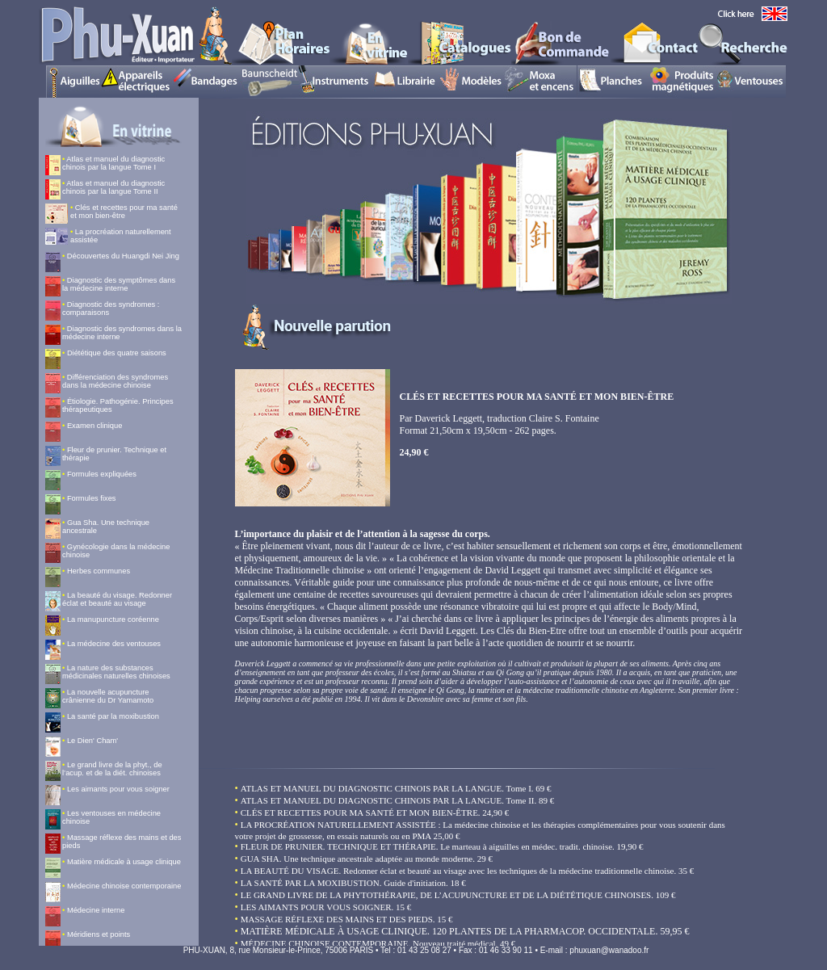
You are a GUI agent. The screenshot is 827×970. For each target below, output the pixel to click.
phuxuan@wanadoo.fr (609, 950)
